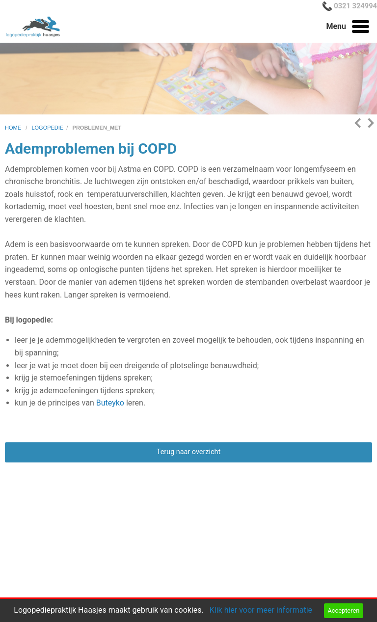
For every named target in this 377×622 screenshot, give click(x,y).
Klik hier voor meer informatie (261, 610)
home (14, 128)
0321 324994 (355, 5)
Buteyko (110, 402)
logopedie (47, 128)
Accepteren (343, 610)
